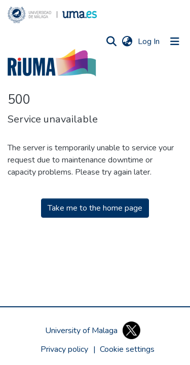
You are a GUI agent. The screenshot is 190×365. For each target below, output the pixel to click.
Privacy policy (64, 349)
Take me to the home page (95, 208)
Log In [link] (149, 41)
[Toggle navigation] (174, 41)
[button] (52, 15)
